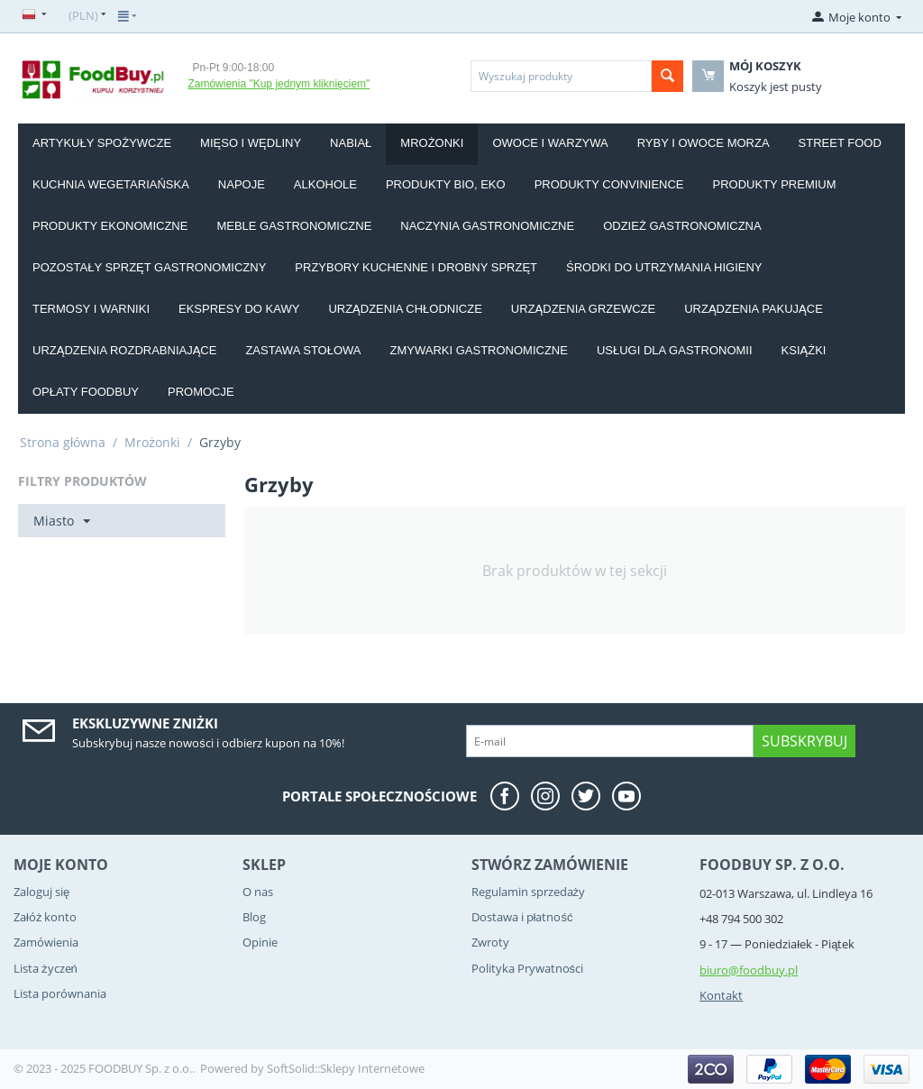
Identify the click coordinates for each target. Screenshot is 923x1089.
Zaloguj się (41, 891)
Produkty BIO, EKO (446, 184)
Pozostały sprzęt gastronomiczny (149, 267)
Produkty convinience (609, 184)
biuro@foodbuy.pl (748, 970)
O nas (257, 891)
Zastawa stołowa (303, 350)
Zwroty (490, 942)
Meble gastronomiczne (293, 226)
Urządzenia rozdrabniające (124, 350)
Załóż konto (45, 917)
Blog (254, 917)
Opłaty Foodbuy (85, 391)
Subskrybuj (804, 741)
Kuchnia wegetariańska (110, 184)
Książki (804, 350)
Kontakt (721, 995)
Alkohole (325, 184)
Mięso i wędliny (250, 143)
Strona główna (62, 442)
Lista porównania (60, 993)
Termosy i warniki (91, 309)
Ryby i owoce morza (703, 143)
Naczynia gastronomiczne (487, 226)
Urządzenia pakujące (753, 309)
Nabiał (350, 143)
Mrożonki (431, 143)
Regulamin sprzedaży (528, 891)
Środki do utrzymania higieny (664, 267)
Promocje (201, 391)
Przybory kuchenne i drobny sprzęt (416, 267)
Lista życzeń (46, 968)
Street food (840, 143)
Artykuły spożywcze (101, 143)
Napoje (241, 184)
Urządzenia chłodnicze (404, 309)
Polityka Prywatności (527, 968)
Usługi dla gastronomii (675, 350)
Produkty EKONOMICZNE (109, 226)
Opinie (260, 942)
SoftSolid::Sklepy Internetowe (346, 1068)
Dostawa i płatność (522, 917)
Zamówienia (46, 942)
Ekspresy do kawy (238, 309)
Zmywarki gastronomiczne (479, 350)
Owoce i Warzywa (550, 143)
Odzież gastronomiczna (682, 226)
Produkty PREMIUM (774, 184)
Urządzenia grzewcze (583, 309)
